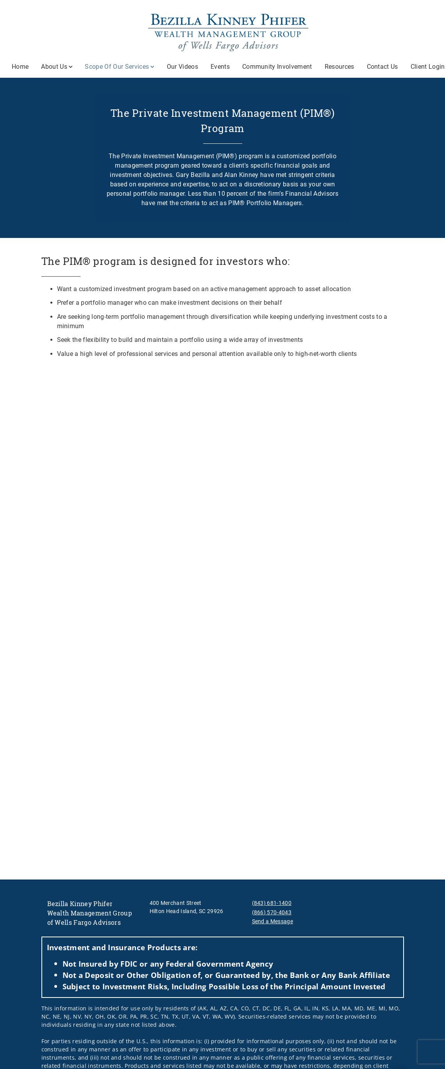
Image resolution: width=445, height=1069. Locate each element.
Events (220, 66)
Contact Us (382, 66)
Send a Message (272, 921)
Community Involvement (277, 66)
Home (20, 66)
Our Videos (182, 66)
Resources (339, 66)
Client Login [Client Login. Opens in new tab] (428, 66)
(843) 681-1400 (271, 903)
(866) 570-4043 (271, 912)
